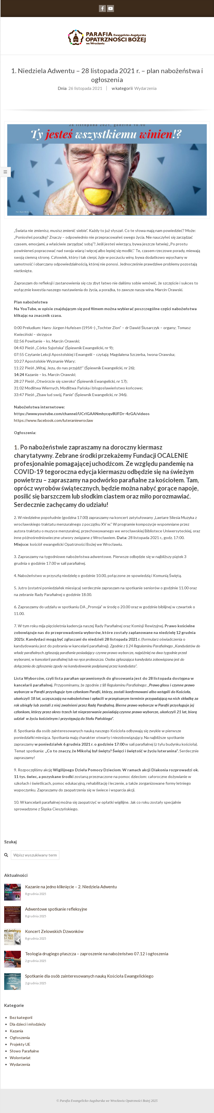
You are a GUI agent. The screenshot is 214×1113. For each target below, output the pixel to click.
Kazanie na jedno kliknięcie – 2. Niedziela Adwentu (71, 886)
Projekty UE (20, 1044)
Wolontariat (20, 1057)
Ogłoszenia (20, 1037)
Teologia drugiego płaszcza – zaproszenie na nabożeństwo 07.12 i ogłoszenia (96, 953)
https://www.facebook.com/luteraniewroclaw (53, 420)
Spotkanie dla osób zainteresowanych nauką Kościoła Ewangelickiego (89, 975)
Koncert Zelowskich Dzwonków (54, 931)
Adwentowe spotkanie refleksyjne (56, 908)
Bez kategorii (21, 1017)
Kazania (16, 1030)
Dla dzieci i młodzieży (28, 1024)
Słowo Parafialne (24, 1051)
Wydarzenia (145, 88)
